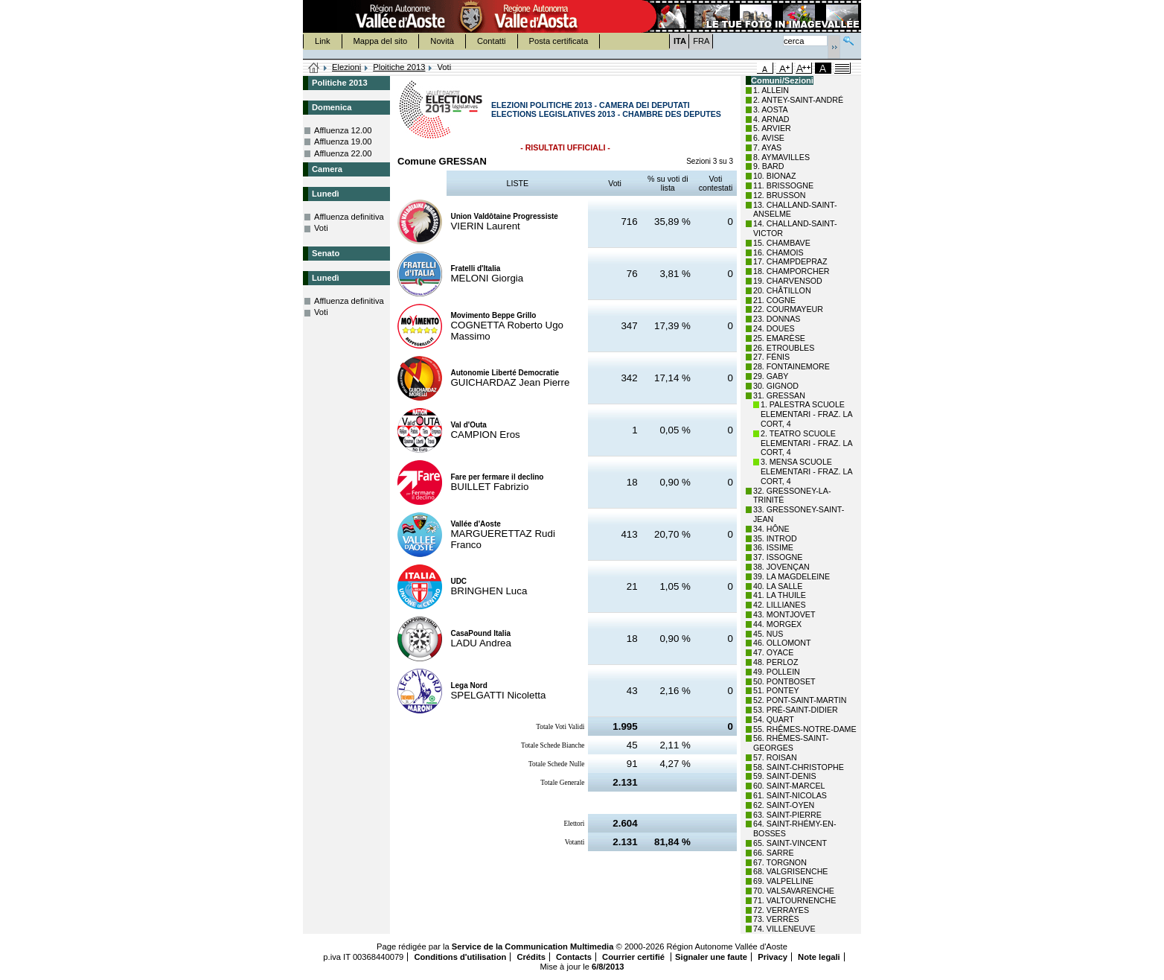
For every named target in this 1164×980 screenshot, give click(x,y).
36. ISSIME (773, 547)
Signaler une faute (711, 956)
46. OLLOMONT (782, 642)
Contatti (491, 40)
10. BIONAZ (774, 175)
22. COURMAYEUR (788, 309)
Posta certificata (559, 40)
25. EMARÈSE (779, 338)
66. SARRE (773, 852)
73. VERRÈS (776, 918)
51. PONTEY (776, 690)
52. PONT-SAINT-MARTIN (799, 700)
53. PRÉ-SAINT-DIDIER (795, 709)
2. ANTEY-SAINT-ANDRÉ (798, 99)
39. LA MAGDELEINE (791, 576)
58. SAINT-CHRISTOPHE (798, 767)
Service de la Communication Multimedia (533, 946)
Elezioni (346, 67)
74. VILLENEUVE (784, 928)
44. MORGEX (777, 624)
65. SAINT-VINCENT (790, 843)
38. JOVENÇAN (781, 566)
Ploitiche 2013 (399, 67)
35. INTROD (775, 538)
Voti (321, 227)
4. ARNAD (771, 119)
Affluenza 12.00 (343, 130)
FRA (701, 40)
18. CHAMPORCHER (791, 271)
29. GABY (770, 376)
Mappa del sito (381, 40)
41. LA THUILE (779, 595)
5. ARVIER (772, 128)
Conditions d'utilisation (460, 956)
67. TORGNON (780, 862)
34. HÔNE (771, 528)
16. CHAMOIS (778, 252)
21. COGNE (774, 300)
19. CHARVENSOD (787, 280)
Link (322, 40)
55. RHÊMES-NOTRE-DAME (805, 729)
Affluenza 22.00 (343, 153)
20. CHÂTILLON (782, 290)
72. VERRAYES (781, 910)
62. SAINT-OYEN (783, 805)
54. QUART (773, 719)
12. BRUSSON (779, 195)
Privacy (772, 956)
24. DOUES (774, 328)
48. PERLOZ (775, 662)
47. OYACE (773, 652)
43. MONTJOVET (784, 614)
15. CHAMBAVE (781, 242)
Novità (442, 40)
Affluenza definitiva (349, 216)
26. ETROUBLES (783, 347)
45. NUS (768, 633)
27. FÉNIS (771, 356)
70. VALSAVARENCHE (793, 890)
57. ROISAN (775, 757)
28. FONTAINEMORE (791, 366)
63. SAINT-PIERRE (787, 814)
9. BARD (768, 166)
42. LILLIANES (779, 604)
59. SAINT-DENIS (784, 775)
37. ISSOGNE (777, 557)
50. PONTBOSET (784, 681)
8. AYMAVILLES (781, 157)
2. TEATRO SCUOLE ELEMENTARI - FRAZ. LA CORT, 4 (806, 443)
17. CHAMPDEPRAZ (790, 261)
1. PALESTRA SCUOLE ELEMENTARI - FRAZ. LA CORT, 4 (806, 414)
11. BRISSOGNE (783, 185)
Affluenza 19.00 (343, 141)
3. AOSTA (770, 109)
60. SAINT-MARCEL (789, 785)
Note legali (819, 956)
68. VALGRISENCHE (790, 871)
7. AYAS (767, 147)
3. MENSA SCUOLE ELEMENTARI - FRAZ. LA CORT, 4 (806, 471)
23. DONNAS (776, 318)
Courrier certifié (634, 956)
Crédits (531, 956)
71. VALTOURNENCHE (794, 900)
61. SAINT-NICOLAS (790, 795)
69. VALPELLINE (783, 880)
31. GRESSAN (779, 395)
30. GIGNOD (776, 385)
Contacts (574, 956)
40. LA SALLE (777, 586)
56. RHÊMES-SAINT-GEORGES (790, 743)
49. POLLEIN (776, 671)
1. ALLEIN (771, 90)
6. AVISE (768, 137)
